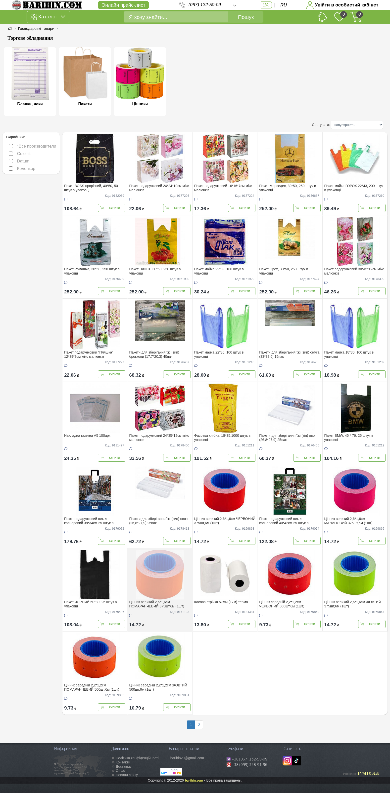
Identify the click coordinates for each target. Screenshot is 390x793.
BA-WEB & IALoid (368, 773)
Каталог (48, 17)
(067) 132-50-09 (205, 4)
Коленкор (22, 168)
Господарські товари (36, 28)
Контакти (123, 762)
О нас (120, 771)
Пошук (246, 17)
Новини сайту (127, 775)
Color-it (20, 153)
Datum (19, 161)
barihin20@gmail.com (187, 758)
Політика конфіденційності (137, 758)
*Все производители (32, 146)
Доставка (123, 766)
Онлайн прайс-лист (123, 5)
